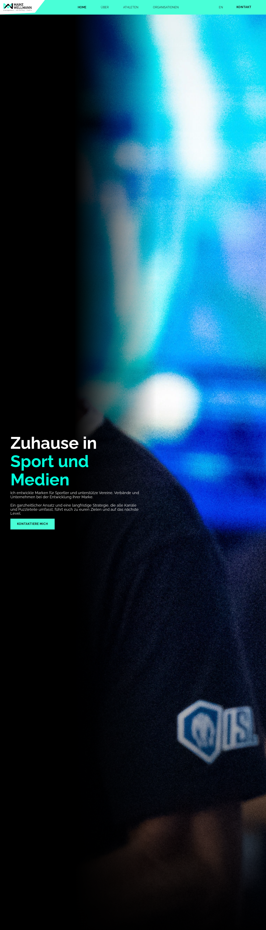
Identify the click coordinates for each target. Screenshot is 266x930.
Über (105, 7)
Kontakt (243, 7)
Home (82, 7)
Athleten (130, 7)
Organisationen (166, 7)
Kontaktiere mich (32, 524)
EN (221, 7)
